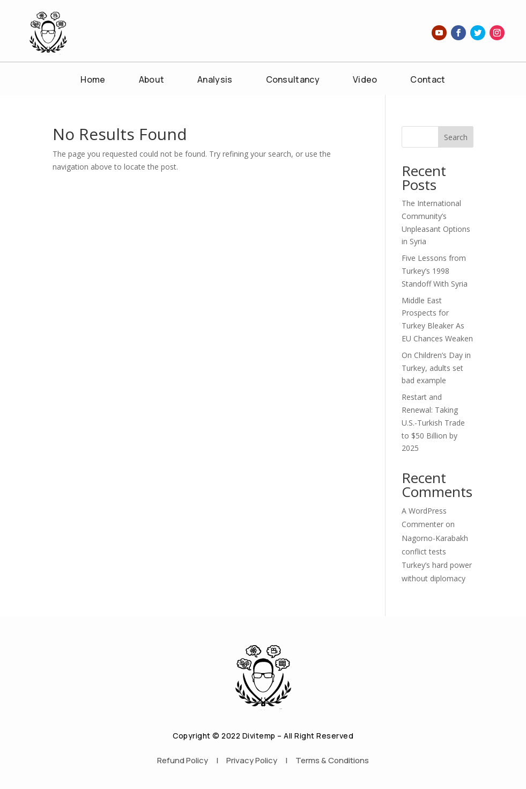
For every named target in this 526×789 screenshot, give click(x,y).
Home (92, 80)
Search (456, 137)
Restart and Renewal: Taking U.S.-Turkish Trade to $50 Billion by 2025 (433, 422)
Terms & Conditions (332, 760)
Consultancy (293, 80)
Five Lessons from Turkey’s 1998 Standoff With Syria (435, 271)
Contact (427, 80)
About (152, 80)
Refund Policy (182, 760)
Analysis (214, 80)
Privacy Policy (251, 760)
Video (365, 80)
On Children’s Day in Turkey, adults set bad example (436, 368)
